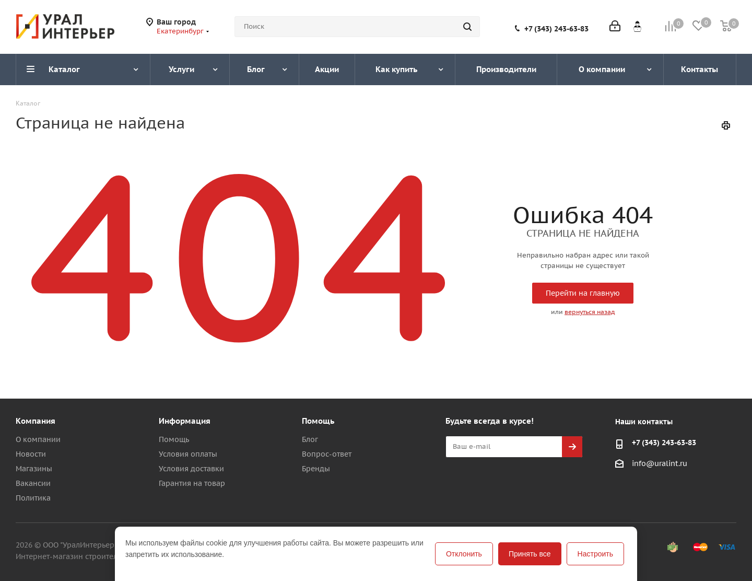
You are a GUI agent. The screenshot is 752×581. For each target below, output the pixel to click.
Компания (35, 421)
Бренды (316, 468)
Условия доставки (191, 468)
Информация (184, 421)
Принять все (530, 554)
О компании (38, 439)
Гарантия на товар (192, 483)
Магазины (34, 468)
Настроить (595, 554)
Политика (33, 498)
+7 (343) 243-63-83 (556, 28)
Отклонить (464, 554)
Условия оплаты (188, 454)
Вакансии (33, 483)
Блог (310, 439)
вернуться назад (590, 312)
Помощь (174, 439)
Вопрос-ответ (326, 454)
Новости (31, 454)
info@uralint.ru (659, 463)
